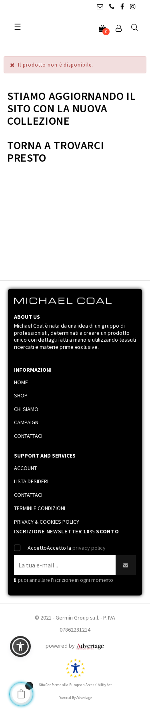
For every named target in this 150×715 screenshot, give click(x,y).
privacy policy (89, 547)
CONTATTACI (28, 436)
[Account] (118, 29)
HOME (21, 382)
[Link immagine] (90, 645)
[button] (20, 646)
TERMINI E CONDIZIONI (39, 508)
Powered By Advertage (75, 697)
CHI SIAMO (26, 409)
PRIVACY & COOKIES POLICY (46, 521)
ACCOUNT (25, 468)
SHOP (21, 395)
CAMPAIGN (26, 422)
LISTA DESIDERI (31, 481)
